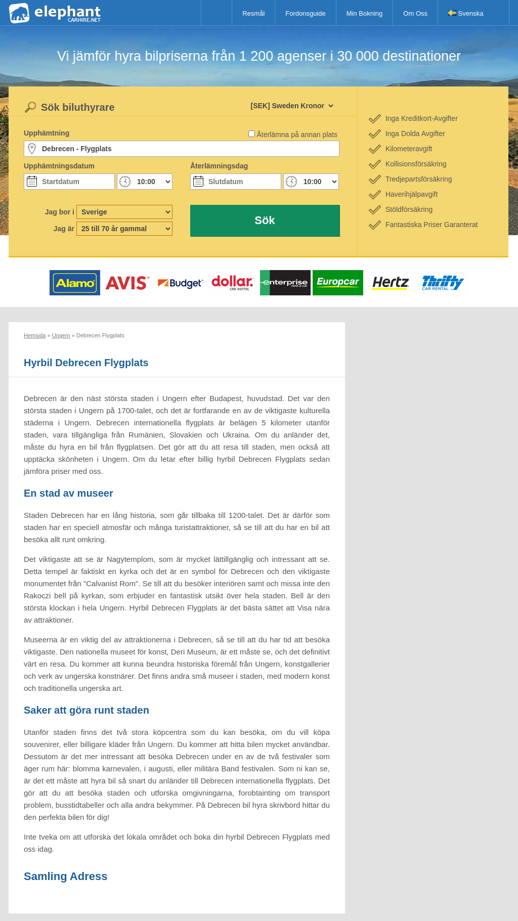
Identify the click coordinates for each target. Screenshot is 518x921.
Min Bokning (365, 13)
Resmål (253, 13)
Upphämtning (46, 133)
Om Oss (415, 13)
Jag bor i (59, 212)
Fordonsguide (305, 13)
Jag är (64, 229)
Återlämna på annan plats (296, 134)
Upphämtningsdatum (59, 166)
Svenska (465, 13)
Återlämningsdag (219, 166)
